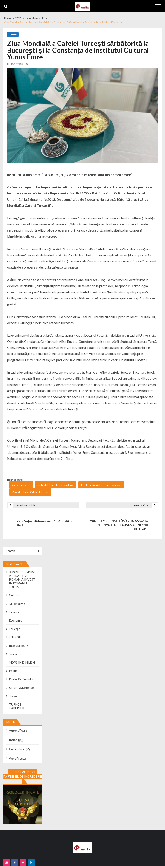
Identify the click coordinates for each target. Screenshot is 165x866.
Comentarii (19, 749)
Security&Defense (21, 687)
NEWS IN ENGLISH (22, 662)
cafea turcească (21, 485)
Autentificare (18, 730)
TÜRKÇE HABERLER (16, 706)
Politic (13, 671)
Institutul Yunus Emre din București (101, 485)
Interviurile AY (18, 645)
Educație (14, 629)
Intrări (16, 740)
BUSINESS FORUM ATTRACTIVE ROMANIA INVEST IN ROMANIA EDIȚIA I (22, 579)
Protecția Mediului (21, 679)
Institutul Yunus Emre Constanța (56, 485)
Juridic (13, 654)
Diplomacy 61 (18, 603)
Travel (13, 696)
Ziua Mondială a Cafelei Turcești (30, 492)
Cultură (13, 34)
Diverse (14, 612)
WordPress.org (19, 758)
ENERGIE (15, 637)
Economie (15, 620)
